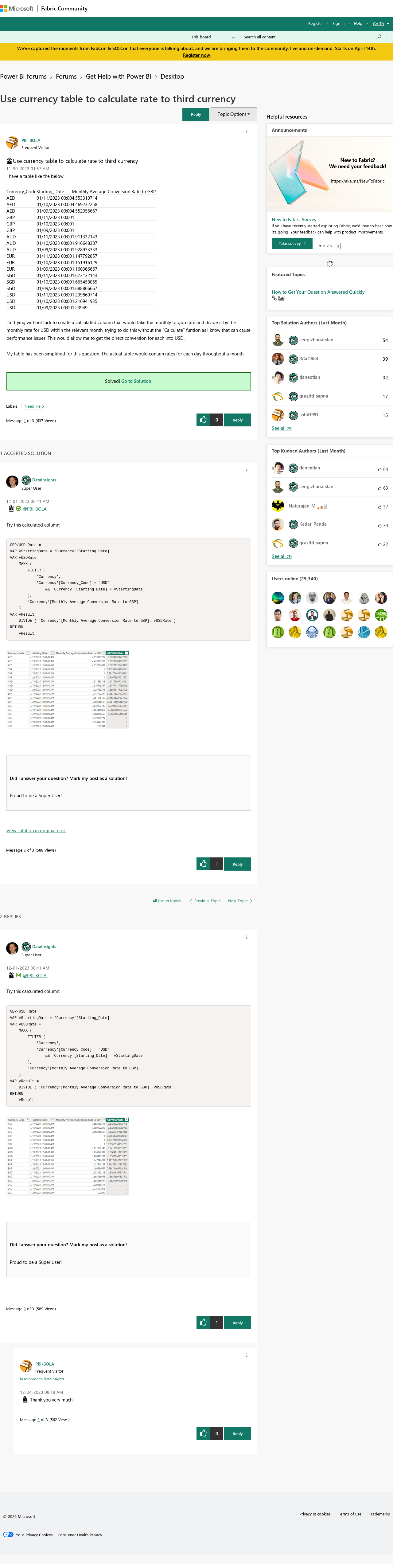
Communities (181, 8)
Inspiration (128, 8)
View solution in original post (36, 835)
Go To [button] (378, 23)
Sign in (338, 23)
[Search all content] (313, 37)
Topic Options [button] (232, 114)
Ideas (153, 8)
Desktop (172, 76)
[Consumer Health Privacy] (80, 1544)
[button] (195, 114)
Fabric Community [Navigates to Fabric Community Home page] (64, 8)
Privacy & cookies (315, 1523)
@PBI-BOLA (35, 509)
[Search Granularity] (213, 37)
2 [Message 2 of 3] (25, 854)
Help (358, 23)
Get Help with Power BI (118, 76)
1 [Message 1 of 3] (25, 420)
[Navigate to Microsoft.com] (16, 8)
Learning (232, 8)
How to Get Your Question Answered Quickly (318, 292)
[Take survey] (292, 243)
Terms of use (349, 1523)
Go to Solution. (137, 381)
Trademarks (379, 1523)
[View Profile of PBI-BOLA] (30, 140)
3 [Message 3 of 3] (38, 1428)
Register (315, 23)
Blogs (208, 8)
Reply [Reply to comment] (238, 868)
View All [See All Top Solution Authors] (282, 428)
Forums (101, 8)
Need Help (34, 406)
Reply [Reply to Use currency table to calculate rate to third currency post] (238, 419)
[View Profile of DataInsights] (44, 479)
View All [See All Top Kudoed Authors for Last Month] (282, 556)
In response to (42, 1388)
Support (258, 8)
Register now (196, 55)
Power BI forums (23, 76)
